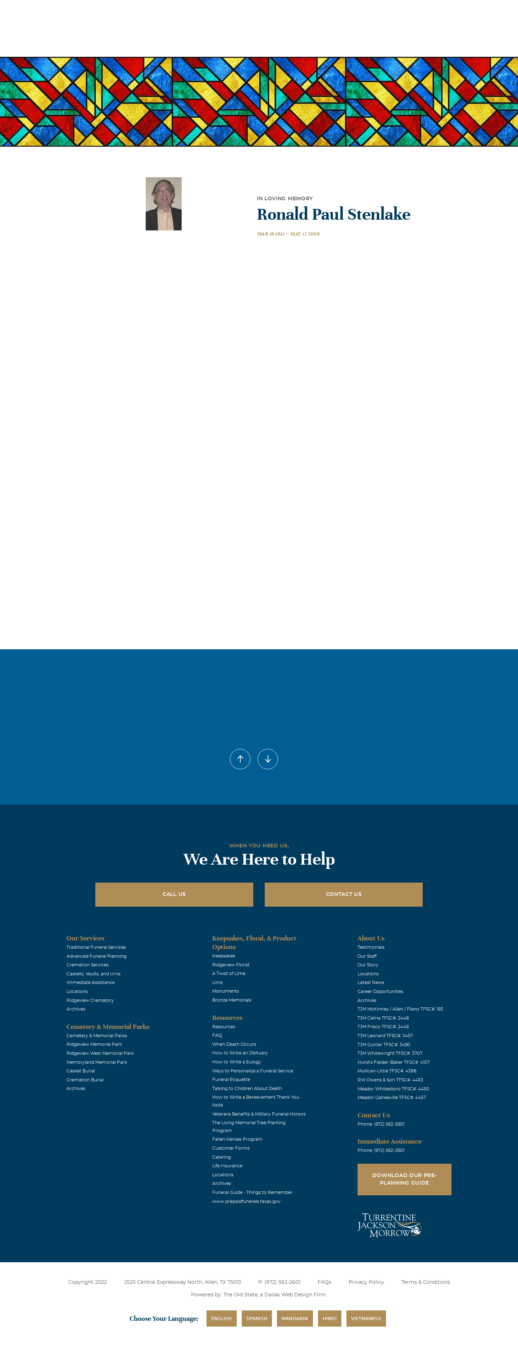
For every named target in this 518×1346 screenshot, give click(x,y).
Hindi (330, 1319)
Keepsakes (223, 956)
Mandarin (295, 1319)
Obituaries (315, 10)
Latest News (371, 982)
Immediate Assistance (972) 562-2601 (443, 10)
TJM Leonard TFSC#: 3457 (385, 1036)
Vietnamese (366, 1319)
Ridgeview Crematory (90, 1000)
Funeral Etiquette (231, 1079)
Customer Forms (231, 1148)
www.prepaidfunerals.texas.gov (246, 1201)
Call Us (174, 894)
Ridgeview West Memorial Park (100, 1053)
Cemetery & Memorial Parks (97, 1036)
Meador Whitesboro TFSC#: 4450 (393, 1089)
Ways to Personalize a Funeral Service (252, 1071)
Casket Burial (81, 1071)
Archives (76, 1009)
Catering (221, 1157)
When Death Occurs (234, 1044)
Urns (217, 982)
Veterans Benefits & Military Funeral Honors (259, 1114)
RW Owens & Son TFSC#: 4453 (390, 1080)
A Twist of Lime (228, 973)
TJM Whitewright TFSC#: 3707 (390, 1053)
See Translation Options (366, 11)
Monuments (225, 991)
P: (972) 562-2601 (279, 1282)
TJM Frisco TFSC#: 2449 (383, 1027)
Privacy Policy (366, 1282)
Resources (223, 1027)
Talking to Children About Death (247, 1088)
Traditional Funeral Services (96, 947)
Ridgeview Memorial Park (94, 1044)
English (221, 1319)
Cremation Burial (85, 1080)
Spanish (256, 1319)
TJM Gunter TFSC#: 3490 (384, 1045)
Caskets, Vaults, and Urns (94, 974)
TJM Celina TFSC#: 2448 (383, 1018)
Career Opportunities (380, 991)
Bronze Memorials (231, 1000)
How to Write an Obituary (240, 1053)
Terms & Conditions (425, 1282)
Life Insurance (227, 1166)
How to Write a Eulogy (236, 1062)
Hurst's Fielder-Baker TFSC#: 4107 (394, 1062)
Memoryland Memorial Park (97, 1062)
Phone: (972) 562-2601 (381, 1124)
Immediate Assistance (91, 982)
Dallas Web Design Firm (295, 1294)
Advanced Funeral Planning (97, 956)
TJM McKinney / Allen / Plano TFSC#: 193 (400, 1009)
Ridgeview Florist (231, 965)
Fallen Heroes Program (237, 1139)
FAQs (324, 1282)
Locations (275, 10)
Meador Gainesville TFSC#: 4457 (392, 1097)
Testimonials (371, 947)
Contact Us (344, 894)
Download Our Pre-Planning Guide (404, 1179)
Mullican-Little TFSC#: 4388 (387, 1071)
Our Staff (367, 956)
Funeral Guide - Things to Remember (252, 1192)
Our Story (368, 965)
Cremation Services (88, 965)
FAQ (217, 1035)
